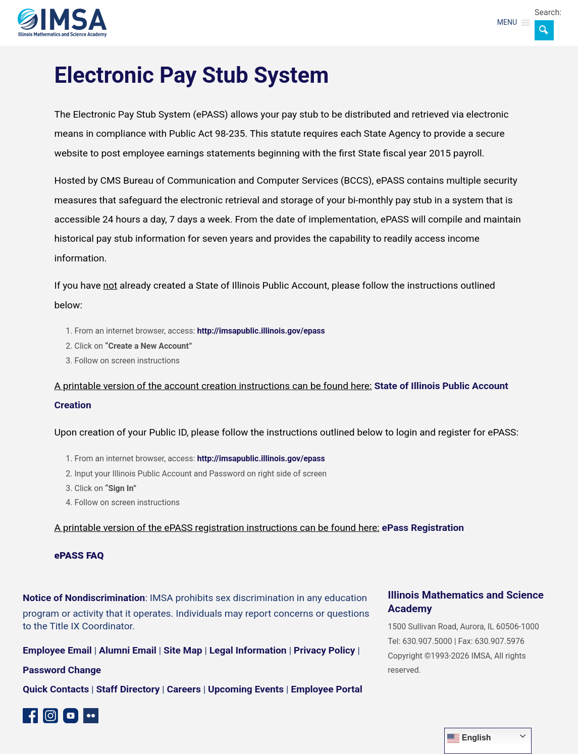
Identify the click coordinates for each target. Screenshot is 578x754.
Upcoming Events (246, 689)
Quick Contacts (56, 689)
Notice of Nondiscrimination (84, 598)
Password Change (62, 670)
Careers (184, 689)
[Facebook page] (30, 715)
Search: (548, 12)
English (469, 738)
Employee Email (57, 650)
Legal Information (248, 650)
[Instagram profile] (50, 715)
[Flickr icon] (90, 715)
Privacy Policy (324, 650)
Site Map (183, 650)
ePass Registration (423, 527)
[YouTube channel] (70, 715)
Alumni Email (127, 650)
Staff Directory (128, 689)
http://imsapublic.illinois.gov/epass (261, 331)
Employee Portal (326, 689)
